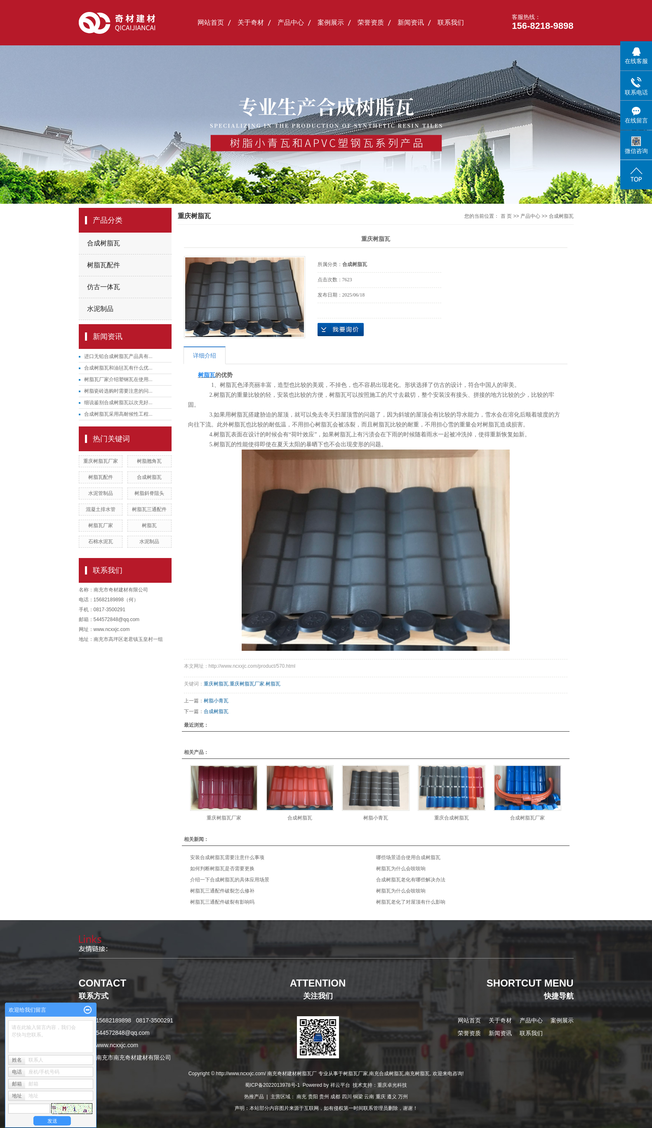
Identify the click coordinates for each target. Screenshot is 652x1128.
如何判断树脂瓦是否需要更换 (222, 868)
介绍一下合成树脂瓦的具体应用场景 (229, 880)
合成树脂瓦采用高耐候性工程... (118, 414)
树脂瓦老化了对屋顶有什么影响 (410, 902)
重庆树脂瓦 (216, 684)
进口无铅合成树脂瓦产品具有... (118, 356)
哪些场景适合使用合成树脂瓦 (408, 857)
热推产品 (254, 1097)
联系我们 (451, 22)
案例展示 (331, 22)
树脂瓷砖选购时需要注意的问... (118, 391)
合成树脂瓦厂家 (527, 818)
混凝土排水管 (100, 509)
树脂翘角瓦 (149, 461)
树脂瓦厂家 (100, 525)
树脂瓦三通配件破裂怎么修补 (222, 891)
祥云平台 (340, 1085)
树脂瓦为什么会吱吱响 (401, 868)
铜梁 (358, 1097)
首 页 (506, 216)
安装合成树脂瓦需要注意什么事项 (227, 857)
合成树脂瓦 (103, 243)
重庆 (381, 1097)
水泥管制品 (100, 493)
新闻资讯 (411, 22)
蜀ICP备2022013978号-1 (272, 1085)
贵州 (324, 1097)
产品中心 (291, 22)
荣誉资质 (371, 22)
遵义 (392, 1097)
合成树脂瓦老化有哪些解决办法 (410, 880)
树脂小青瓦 (216, 701)
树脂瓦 (149, 525)
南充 (301, 1097)
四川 (347, 1097)
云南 (369, 1097)
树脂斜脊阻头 (149, 493)
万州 (403, 1097)
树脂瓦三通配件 (149, 509)
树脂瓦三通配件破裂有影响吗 (222, 902)
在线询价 (341, 329)
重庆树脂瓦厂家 (100, 461)
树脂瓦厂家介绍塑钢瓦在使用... (118, 379)
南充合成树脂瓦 (386, 1073)
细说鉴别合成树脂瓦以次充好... (118, 402)
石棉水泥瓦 (100, 541)
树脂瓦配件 (103, 264)
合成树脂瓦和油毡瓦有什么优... (118, 368)
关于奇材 (251, 22)
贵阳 (313, 1097)
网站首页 (211, 22)
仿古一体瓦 (103, 286)
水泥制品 (100, 308)
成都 (335, 1097)
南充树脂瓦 (417, 1073)
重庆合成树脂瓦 (451, 818)
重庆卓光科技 (392, 1085)
